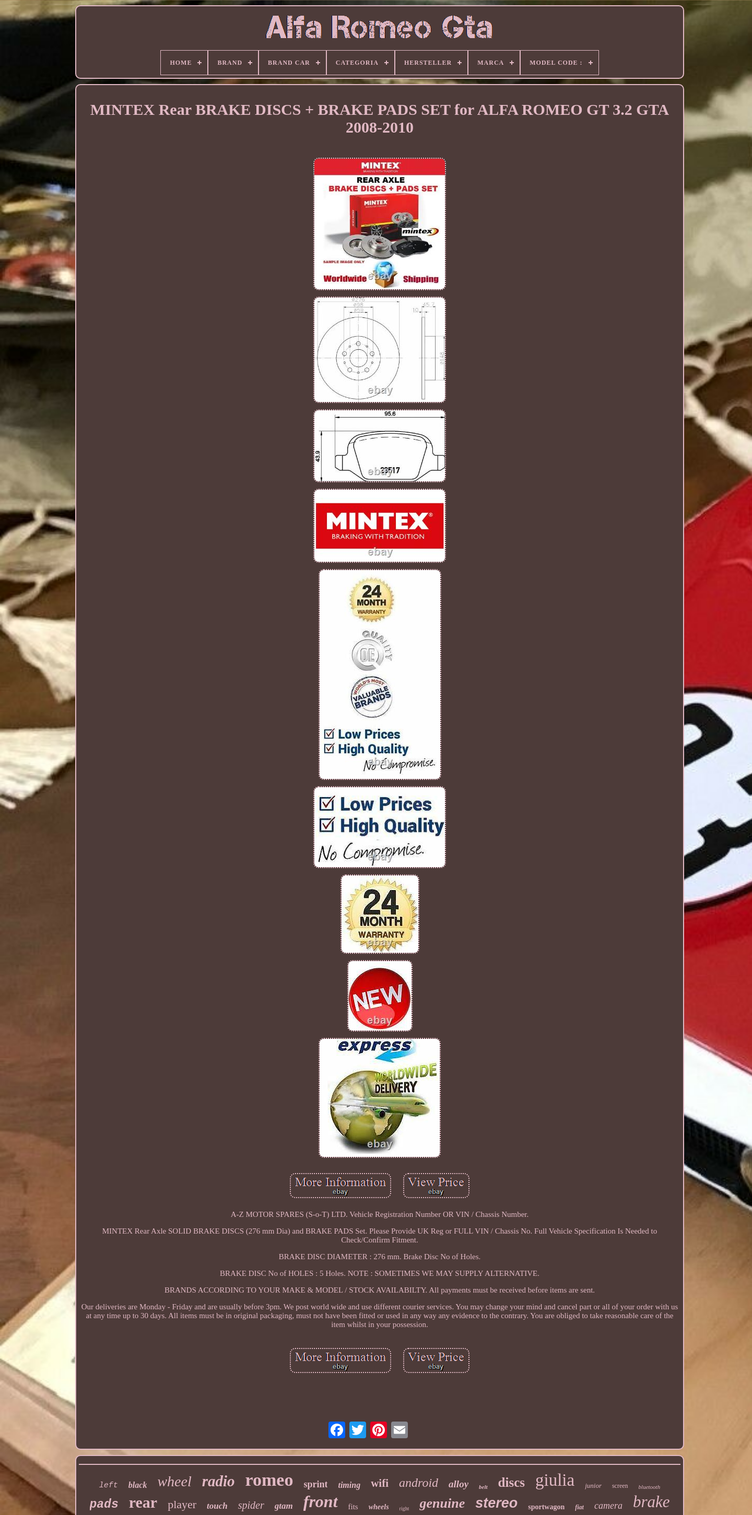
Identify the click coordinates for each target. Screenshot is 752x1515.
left (108, 1485)
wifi (380, 1483)
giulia (554, 1480)
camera (608, 1505)
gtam (284, 1506)
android (418, 1482)
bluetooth (650, 1487)
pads (104, 1504)
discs (511, 1482)
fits (353, 1506)
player (182, 1504)
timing (349, 1485)
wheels (379, 1507)
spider (251, 1505)
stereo (496, 1503)
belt (483, 1487)
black (137, 1485)
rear (143, 1502)
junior (593, 1485)
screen (620, 1485)
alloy (458, 1483)
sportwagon (546, 1507)
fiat (579, 1507)
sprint (315, 1484)
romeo (269, 1479)
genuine (442, 1503)
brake (651, 1502)
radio (218, 1481)
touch (217, 1506)
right (404, 1508)
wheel (174, 1481)
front (320, 1501)
